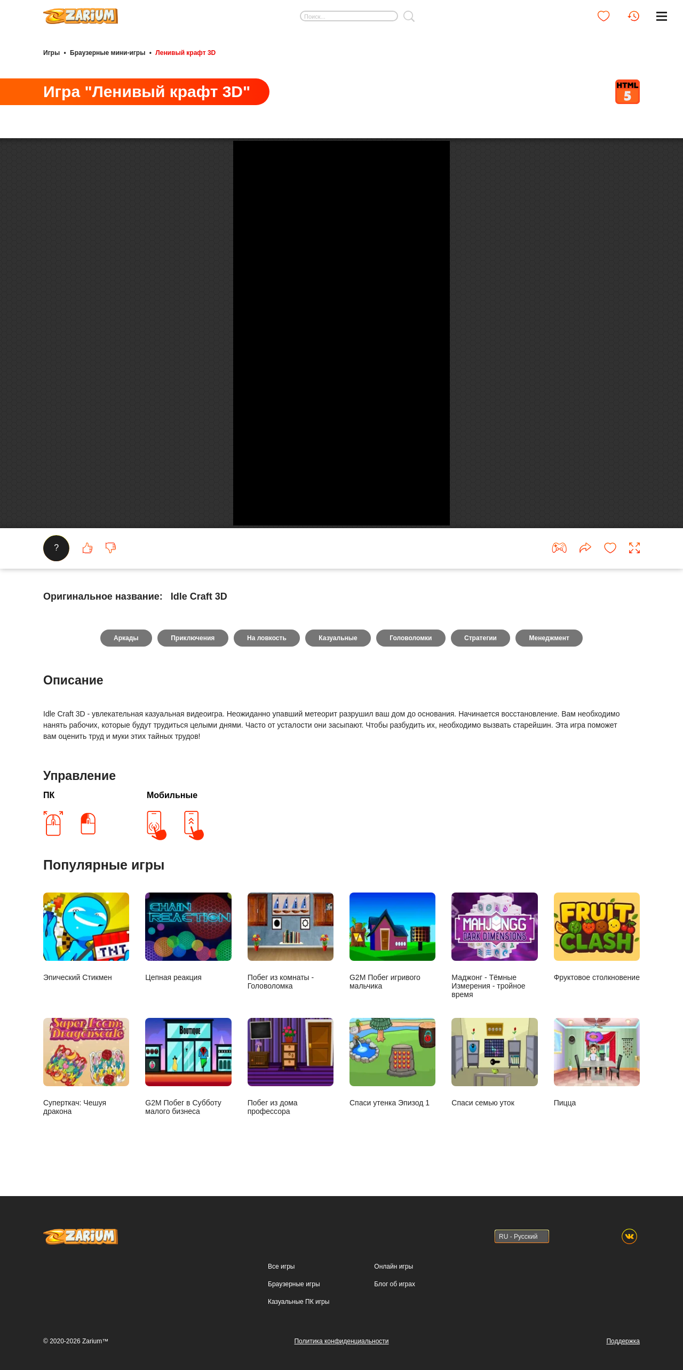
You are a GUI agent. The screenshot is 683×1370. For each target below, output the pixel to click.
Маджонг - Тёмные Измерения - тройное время (494, 1109)
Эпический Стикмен (86, 1100)
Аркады (124, 801)
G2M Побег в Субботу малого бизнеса (188, 1230)
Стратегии (482, 801)
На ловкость (266, 801)
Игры (51, 52)
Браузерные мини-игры (107, 52)
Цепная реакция (188, 1100)
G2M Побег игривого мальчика (392, 1104)
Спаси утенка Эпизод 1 (392, 1226)
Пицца (597, 1226)
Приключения (191, 801)
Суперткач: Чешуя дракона (86, 1230)
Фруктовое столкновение (597, 1100)
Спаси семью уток (494, 1226)
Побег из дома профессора (290, 1230)
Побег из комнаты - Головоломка (290, 1104)
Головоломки (412, 801)
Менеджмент (551, 801)
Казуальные (338, 801)
